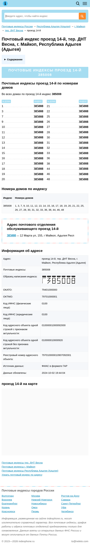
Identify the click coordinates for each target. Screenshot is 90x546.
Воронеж (7, 499)
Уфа (63, 507)
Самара (65, 499)
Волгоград (8, 495)
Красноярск (8, 511)
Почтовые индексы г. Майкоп (18, 466)
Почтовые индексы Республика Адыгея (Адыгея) (30, 470)
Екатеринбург (9, 503)
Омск (34, 507)
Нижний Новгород (41, 499)
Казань (6, 507)
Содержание (14, 59)
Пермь (35, 511)
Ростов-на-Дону (70, 495)
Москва (35, 495)
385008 (11, 235)
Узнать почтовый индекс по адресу (22, 474)
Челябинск (67, 511)
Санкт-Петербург (71, 503)
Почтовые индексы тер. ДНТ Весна (22, 462)
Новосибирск (39, 503)
